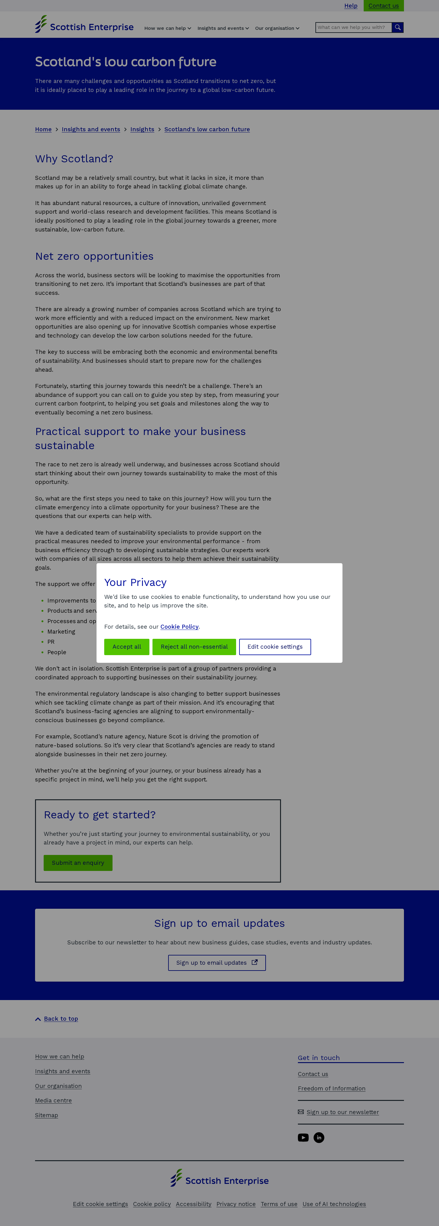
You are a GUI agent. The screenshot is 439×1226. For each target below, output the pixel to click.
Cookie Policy (179, 626)
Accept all (127, 646)
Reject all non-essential (194, 646)
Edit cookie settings (275, 646)
